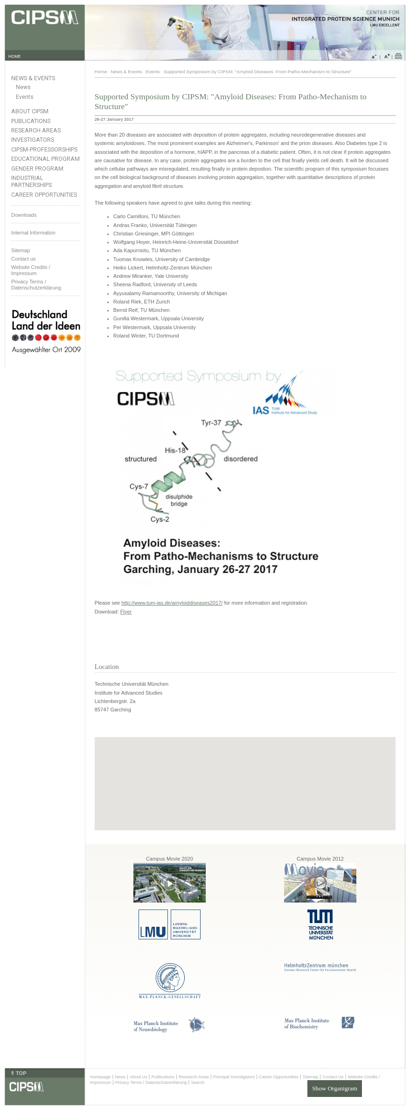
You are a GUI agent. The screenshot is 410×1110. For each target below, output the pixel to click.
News (23, 87)
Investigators (32, 139)
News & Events (33, 78)
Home (101, 71)
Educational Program (45, 158)
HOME (14, 56)
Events (25, 97)
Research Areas (36, 130)
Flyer (126, 611)
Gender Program (37, 168)
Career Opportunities (44, 194)
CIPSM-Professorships (44, 149)
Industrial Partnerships (31, 181)
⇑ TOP (18, 1073)
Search (197, 1082)
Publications (30, 120)
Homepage (100, 1077)
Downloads (23, 215)
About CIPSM (30, 111)
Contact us (23, 259)
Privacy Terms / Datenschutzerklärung (36, 284)
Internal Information (33, 232)
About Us (138, 1077)
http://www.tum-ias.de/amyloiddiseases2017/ (171, 603)
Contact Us (332, 1077)
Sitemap (20, 250)
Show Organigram (334, 1088)
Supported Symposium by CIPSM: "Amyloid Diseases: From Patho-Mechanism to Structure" (258, 71)
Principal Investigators (234, 1077)
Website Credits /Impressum (30, 270)
